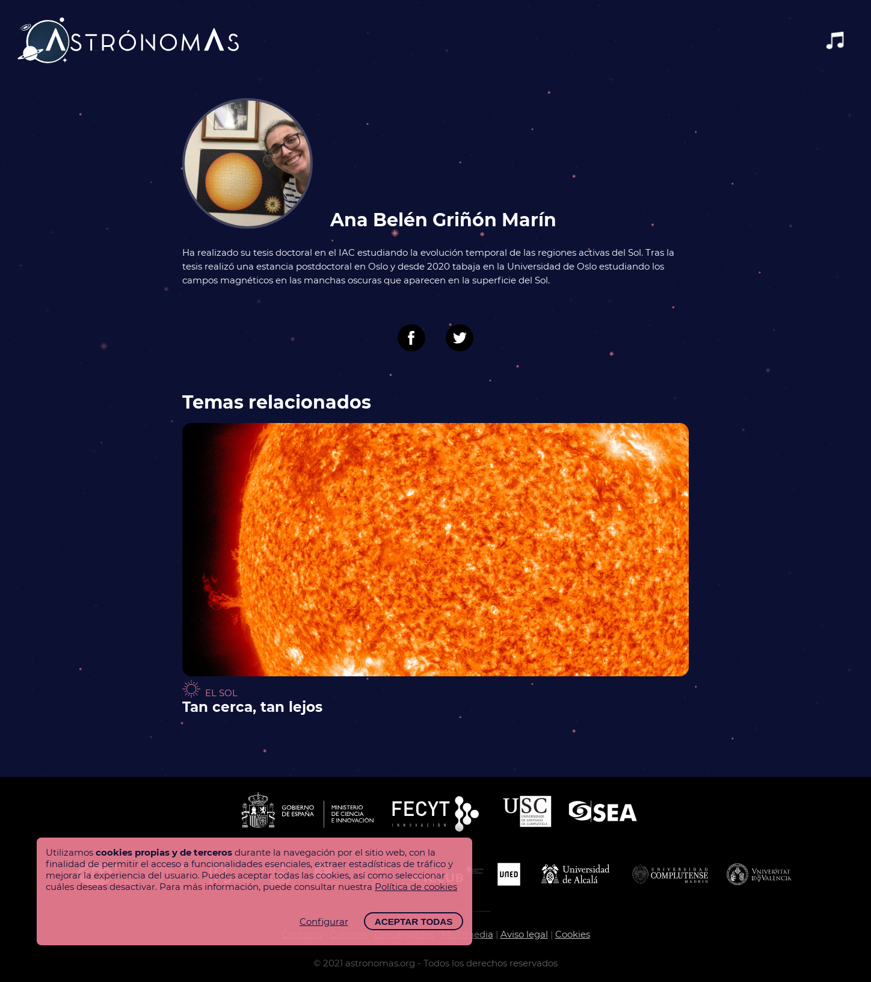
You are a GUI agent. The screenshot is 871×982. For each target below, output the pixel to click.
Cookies (572, 934)
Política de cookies (416, 886)
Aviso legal (524, 934)
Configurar (324, 921)
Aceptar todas (414, 921)
